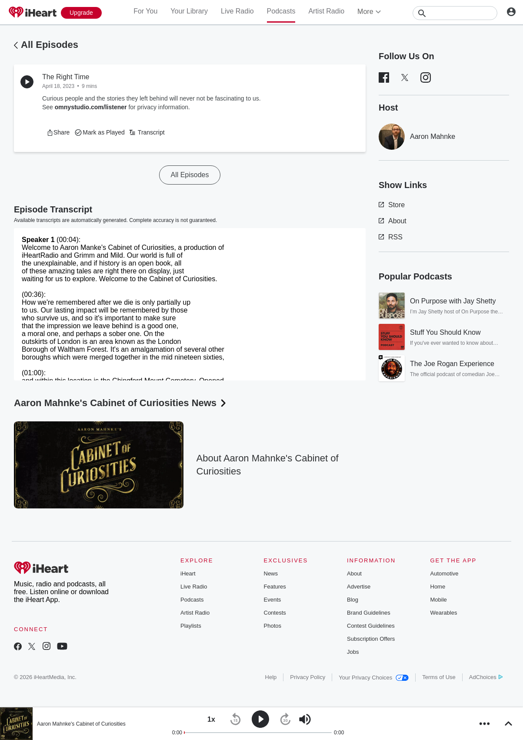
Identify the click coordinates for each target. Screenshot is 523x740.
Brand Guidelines (368, 612)
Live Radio (237, 11)
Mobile (438, 599)
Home (438, 586)
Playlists (190, 625)
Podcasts (281, 11)
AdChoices (486, 677)
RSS (391, 237)
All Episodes (49, 44)
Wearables (443, 612)
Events (272, 599)
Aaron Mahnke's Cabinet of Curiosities (81, 724)
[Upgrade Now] (81, 13)
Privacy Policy (307, 677)
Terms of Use (439, 677)
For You (145, 11)
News (271, 573)
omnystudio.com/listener (91, 107)
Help (271, 677)
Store (392, 205)
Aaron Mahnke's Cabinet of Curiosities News (121, 402)
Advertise (358, 586)
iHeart (188, 573)
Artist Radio (326, 11)
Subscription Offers (371, 639)
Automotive (444, 573)
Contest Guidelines (371, 625)
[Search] (455, 13)
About (392, 221)
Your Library (189, 11)
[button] (58, 132)
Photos (272, 625)
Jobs (353, 652)
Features (275, 586)
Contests (275, 612)
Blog (352, 599)
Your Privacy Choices (374, 677)
